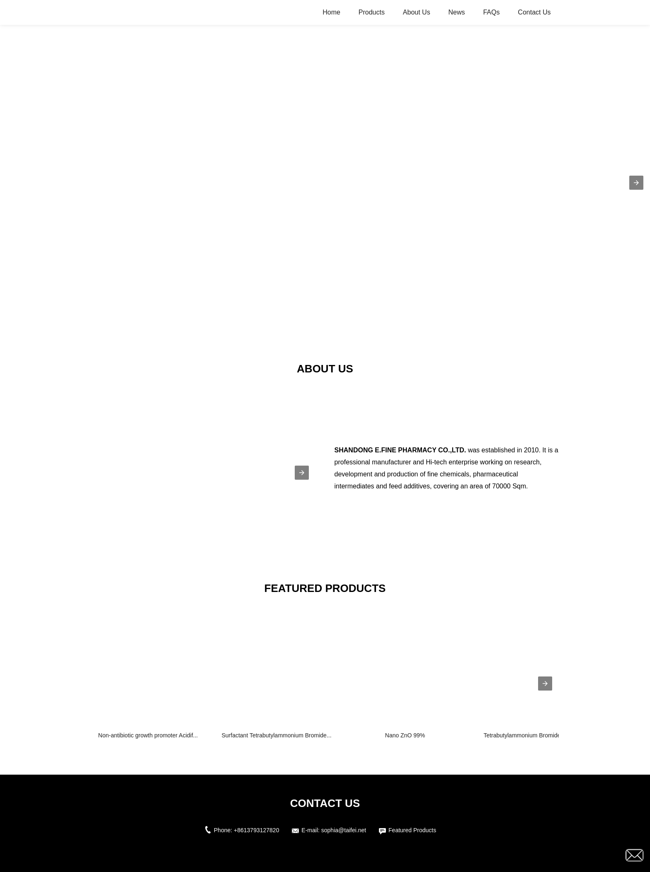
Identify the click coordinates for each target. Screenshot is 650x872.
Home (331, 12)
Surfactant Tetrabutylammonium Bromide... (276, 735)
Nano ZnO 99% (405, 735)
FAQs (491, 12)
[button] (636, 183)
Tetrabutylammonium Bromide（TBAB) (533, 735)
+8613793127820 (256, 830)
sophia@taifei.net (343, 830)
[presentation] (545, 683)
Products (372, 12)
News (457, 12)
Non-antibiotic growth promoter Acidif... (148, 735)
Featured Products (412, 830)
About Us (416, 12)
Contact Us (534, 12)
